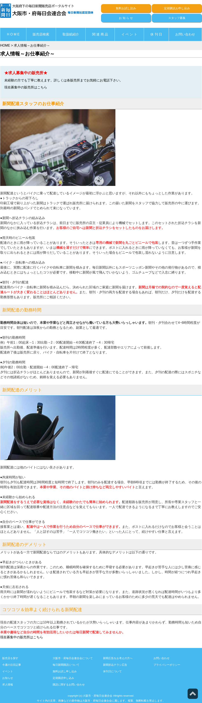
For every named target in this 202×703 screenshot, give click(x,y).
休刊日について (112, 671)
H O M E (13, 34)
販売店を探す (10, 658)
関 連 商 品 (100, 34)
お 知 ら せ (126, 18)
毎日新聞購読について (66, 664)
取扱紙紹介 (71, 34)
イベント (7, 671)
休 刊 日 (156, 34)
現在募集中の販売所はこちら (25, 87)
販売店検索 (41, 34)
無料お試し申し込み (65, 671)
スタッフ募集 (177, 18)
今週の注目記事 (11, 664)
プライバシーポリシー (166, 664)
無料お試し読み (126, 8)
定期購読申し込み (63, 678)
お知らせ (7, 678)
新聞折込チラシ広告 (115, 664)
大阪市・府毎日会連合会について (73, 658)
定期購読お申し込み (177, 8)
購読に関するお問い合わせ (69, 684)
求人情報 (7, 684)
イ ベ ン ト (129, 34)
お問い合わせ (185, 34)
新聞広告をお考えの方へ (117, 658)
